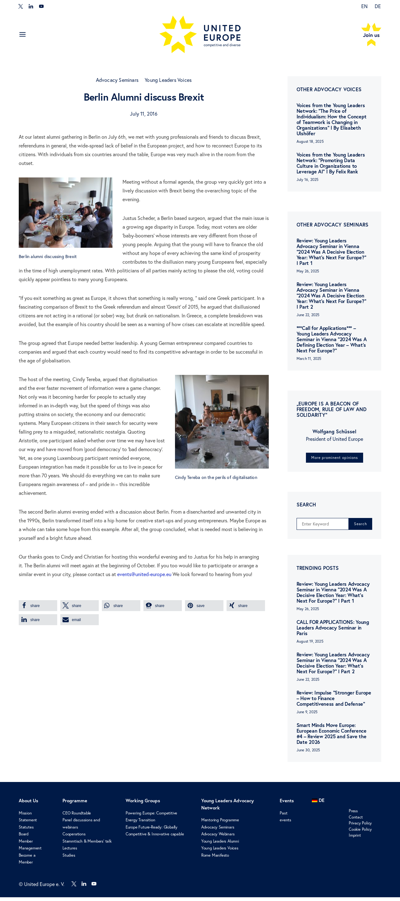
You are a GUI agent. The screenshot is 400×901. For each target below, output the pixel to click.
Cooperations (74, 837)
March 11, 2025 (309, 358)
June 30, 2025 (308, 754)
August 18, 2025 (310, 141)
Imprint (355, 839)
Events (287, 805)
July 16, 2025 (308, 179)
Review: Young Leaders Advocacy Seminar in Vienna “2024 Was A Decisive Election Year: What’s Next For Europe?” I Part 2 (331, 295)
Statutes (26, 830)
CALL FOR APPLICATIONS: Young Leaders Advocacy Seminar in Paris (333, 631)
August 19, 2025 (310, 645)
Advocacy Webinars (218, 837)
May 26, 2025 (308, 271)
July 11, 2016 (144, 114)
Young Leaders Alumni (220, 844)
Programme (74, 805)
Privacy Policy (360, 826)
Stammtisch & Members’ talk (87, 844)
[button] (38, 605)
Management (30, 851)
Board (23, 837)
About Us (28, 805)
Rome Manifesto (215, 858)
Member (26, 844)
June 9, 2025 (307, 716)
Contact (356, 820)
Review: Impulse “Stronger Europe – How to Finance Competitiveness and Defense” (334, 702)
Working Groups (143, 805)
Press (353, 814)
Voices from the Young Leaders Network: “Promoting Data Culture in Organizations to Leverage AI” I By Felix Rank (331, 163)
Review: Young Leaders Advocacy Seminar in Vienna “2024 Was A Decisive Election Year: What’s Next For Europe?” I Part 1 (331, 252)
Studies (68, 858)
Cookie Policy (360, 832)
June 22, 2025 (308, 314)
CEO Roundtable (76, 816)
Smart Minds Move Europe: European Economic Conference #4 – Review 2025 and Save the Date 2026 (332, 737)
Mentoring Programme (220, 823)
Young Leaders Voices (168, 80)
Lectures (69, 851)
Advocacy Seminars (117, 80)
